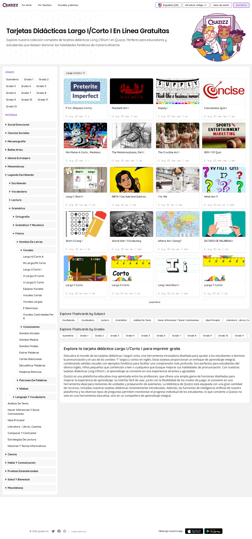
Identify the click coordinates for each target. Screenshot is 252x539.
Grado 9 (11, 99)
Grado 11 (43, 99)
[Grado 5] (146, 335)
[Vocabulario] (88, 320)
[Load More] (155, 302)
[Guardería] (68, 335)
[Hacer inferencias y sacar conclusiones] (178, 320)
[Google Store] (213, 531)
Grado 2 (44, 79)
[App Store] (194, 531)
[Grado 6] (161, 335)
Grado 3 (11, 86)
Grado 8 (41, 93)
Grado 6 (11, 93)
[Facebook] (59, 531)
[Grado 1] (84, 335)
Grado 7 (26, 93)
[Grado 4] (130, 335)
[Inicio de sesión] (221, 5)
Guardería (12, 79)
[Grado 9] (207, 335)
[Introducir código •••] (196, 5)
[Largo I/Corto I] (75, 73)
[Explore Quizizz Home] (10, 5)
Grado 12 (11, 106)
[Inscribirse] (241, 5)
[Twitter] (53, 531)
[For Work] (26, 5)
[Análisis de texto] (142, 320)
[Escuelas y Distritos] (68, 5)
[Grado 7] (176, 335)
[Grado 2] (99, 335)
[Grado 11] (239, 335)
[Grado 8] (192, 335)
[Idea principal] (212, 320)
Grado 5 (41, 86)
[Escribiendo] (68, 320)
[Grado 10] (223, 335)
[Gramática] (121, 320)
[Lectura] (105, 320)
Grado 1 (28, 79)
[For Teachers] (45, 5)
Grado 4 (26, 86)
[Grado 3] (115, 335)
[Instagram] (64, 531)
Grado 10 (26, 99)
